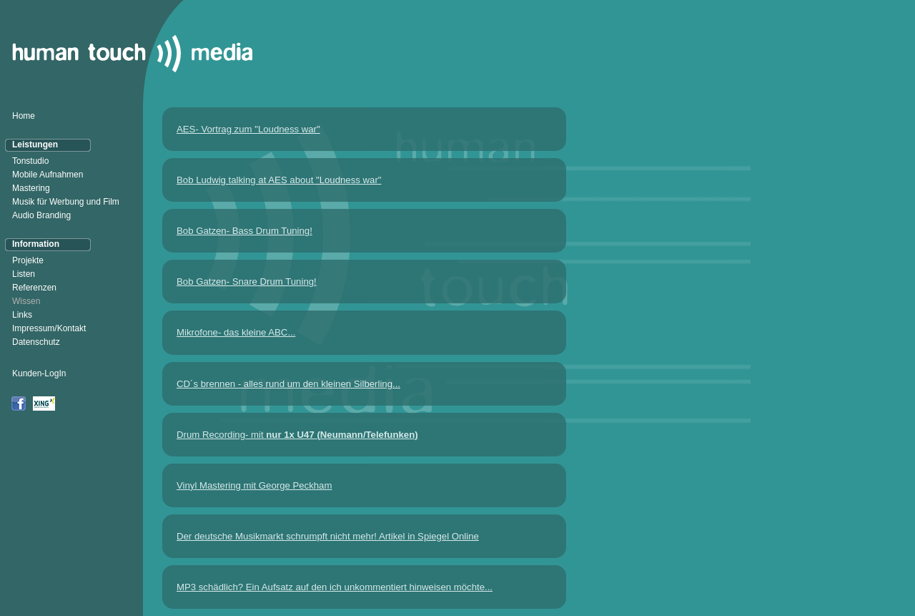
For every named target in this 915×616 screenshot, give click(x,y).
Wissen (26, 301)
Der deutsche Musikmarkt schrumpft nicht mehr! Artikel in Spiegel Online (328, 536)
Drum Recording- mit (297, 434)
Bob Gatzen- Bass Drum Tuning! (244, 230)
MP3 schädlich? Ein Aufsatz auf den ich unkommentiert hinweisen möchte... (335, 587)
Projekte (28, 260)
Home (23, 116)
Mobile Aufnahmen (47, 175)
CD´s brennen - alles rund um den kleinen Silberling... (288, 383)
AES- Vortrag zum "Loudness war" (248, 129)
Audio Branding (41, 215)
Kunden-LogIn (39, 373)
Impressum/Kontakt (49, 328)
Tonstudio (30, 161)
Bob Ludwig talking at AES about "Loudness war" (279, 180)
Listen (23, 274)
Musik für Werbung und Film (65, 202)
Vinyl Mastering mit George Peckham (254, 485)
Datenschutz (36, 342)
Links (22, 315)
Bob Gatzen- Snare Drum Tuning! (247, 281)
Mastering (31, 188)
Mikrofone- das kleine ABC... (236, 332)
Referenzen (34, 288)
